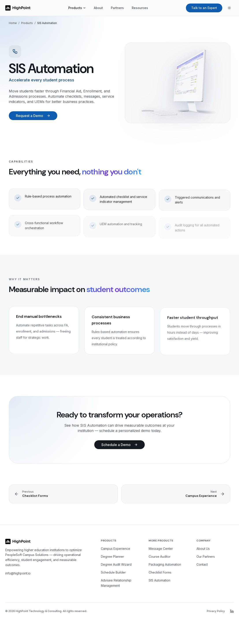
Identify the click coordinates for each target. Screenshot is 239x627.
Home (13, 23)
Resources (140, 8)
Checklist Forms (160, 572)
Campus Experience (115, 548)
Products (77, 8)
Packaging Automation (165, 564)
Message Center (161, 548)
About (98, 8)
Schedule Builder (113, 572)
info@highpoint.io (18, 573)
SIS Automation (159, 580)
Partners (117, 8)
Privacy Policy (216, 611)
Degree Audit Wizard (116, 564)
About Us (203, 548)
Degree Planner (112, 556)
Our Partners (205, 556)
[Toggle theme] (229, 8)
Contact (202, 564)
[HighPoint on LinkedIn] (232, 611)
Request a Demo (33, 115)
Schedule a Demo (119, 444)
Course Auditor (159, 556)
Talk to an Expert (204, 8)
